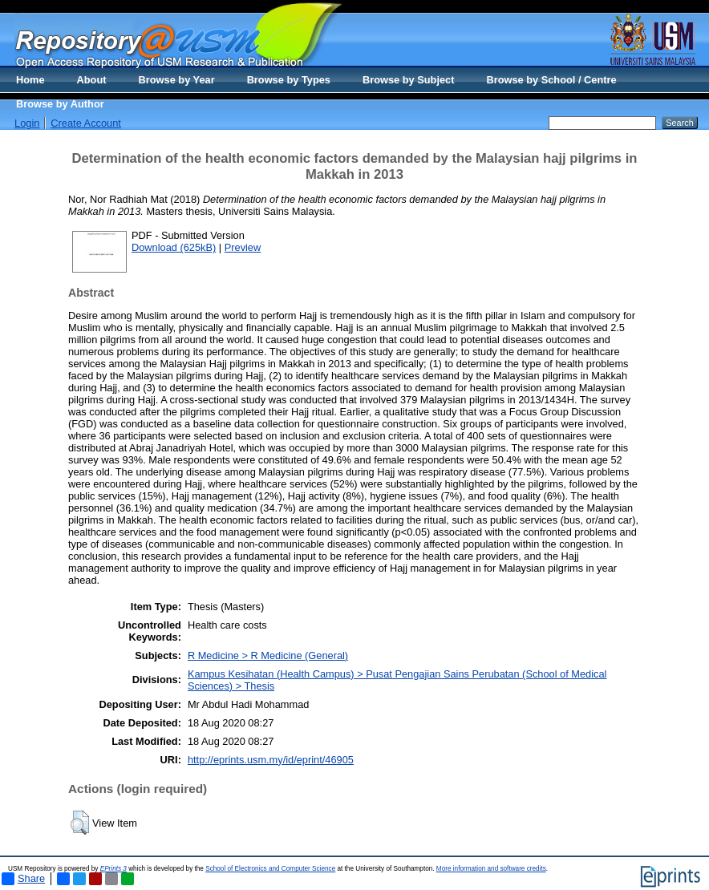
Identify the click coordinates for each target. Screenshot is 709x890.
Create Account (86, 123)
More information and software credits (491, 868)
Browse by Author (60, 104)
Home (30, 80)
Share (23, 878)
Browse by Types (288, 80)
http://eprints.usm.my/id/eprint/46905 (271, 760)
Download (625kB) (174, 247)
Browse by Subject (409, 80)
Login (26, 123)
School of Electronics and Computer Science (270, 868)
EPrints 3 (113, 868)
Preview (243, 247)
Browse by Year (177, 80)
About (92, 80)
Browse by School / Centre (551, 80)
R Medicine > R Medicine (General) (268, 655)
